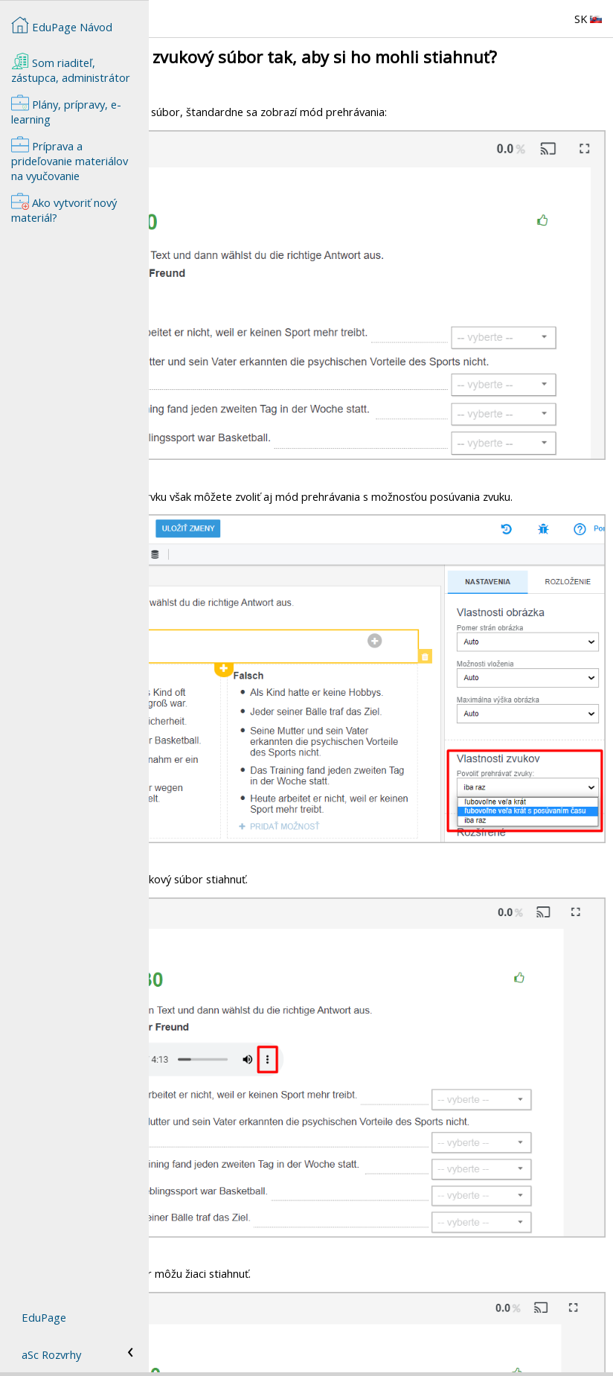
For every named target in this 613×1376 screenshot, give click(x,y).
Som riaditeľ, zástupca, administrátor (70, 68)
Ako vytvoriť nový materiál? (223, 1332)
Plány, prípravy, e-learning (66, 110)
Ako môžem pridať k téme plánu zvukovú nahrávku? (283, 1317)
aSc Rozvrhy (51, 1354)
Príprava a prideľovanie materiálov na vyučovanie (69, 159)
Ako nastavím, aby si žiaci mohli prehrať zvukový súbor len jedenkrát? (326, 1347)
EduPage (44, 1317)
